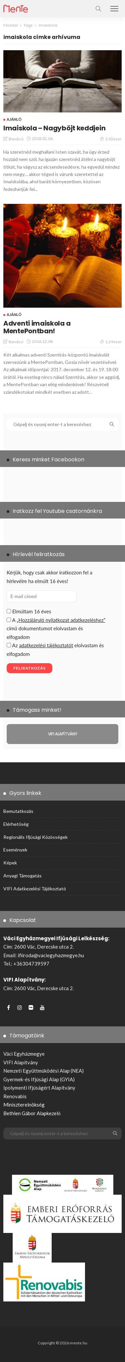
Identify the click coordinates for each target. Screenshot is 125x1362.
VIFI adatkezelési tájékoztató (34, 888)
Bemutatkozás (18, 811)
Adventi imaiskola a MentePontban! (36, 327)
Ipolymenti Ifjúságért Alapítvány (39, 1088)
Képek (10, 862)
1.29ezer (111, 341)
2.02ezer (111, 138)
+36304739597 (31, 964)
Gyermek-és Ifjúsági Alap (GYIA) (39, 1079)
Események (15, 849)
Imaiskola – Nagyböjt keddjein (54, 128)
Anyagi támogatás (22, 875)
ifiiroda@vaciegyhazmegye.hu (51, 955)
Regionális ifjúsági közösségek (35, 837)
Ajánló (14, 119)
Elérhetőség (16, 824)
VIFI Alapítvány (20, 1062)
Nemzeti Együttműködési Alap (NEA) (43, 1071)
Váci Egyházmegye (24, 1054)
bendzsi (16, 138)
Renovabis (15, 1096)
